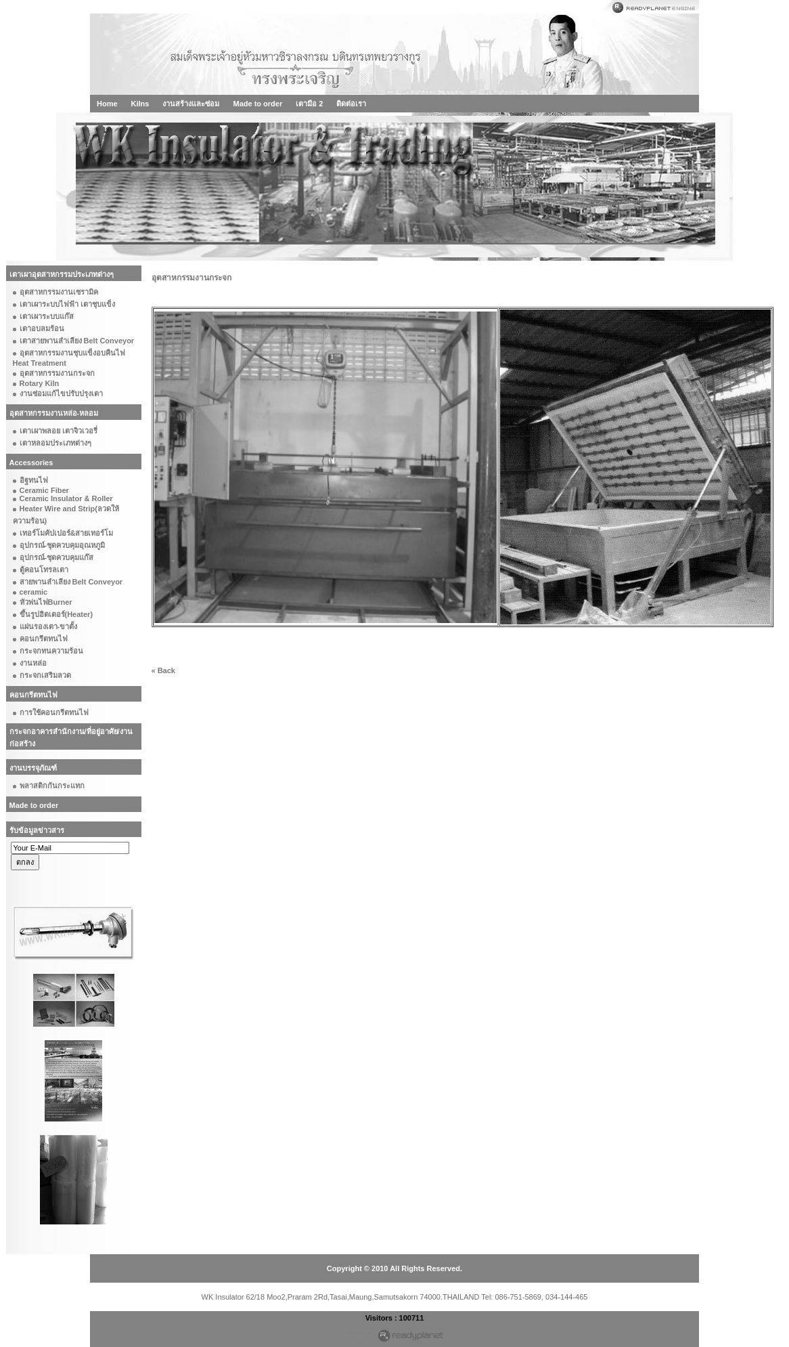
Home (107, 104)
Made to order (257, 104)
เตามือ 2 (309, 104)
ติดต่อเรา (351, 104)
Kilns (140, 104)
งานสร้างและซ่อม (190, 104)
